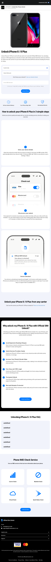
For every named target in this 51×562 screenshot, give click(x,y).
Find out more (25, 509)
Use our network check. (32, 77)
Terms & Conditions (13, 560)
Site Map (40, 560)
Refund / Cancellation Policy (31, 560)
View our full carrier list (39, 305)
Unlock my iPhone (25, 399)
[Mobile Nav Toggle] (2, 2)
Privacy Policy (21, 560)
